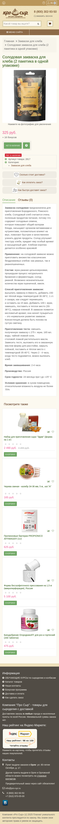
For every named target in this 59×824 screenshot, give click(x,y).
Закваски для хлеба (30, 41)
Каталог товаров (13, 682)
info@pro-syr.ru (13, 788)
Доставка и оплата (14, 693)
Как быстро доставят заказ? (29, 190)
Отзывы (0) (25, 199)
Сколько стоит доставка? (29, 174)
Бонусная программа (16, 689)
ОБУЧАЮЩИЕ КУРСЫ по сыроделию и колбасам (30, 678)
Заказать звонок (43, 16)
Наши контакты (13, 685)
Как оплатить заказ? (29, 182)
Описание (8, 199)
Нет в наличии (13, 145)
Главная (9, 41)
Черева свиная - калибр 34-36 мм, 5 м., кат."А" (27, 486)
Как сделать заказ (14, 697)
